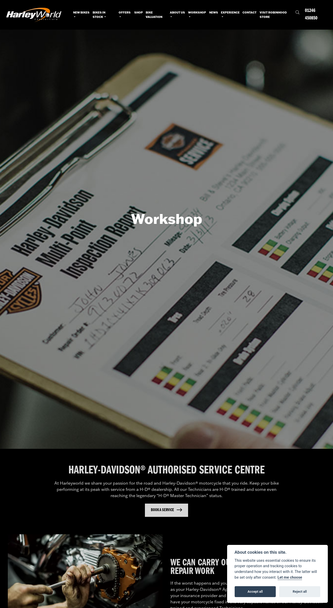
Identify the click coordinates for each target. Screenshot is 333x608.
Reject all (300, 591)
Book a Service (162, 510)
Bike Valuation (154, 15)
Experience (230, 12)
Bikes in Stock (99, 15)
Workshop (197, 12)
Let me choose (290, 577)
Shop (138, 12)
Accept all (255, 591)
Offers (125, 12)
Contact (249, 12)
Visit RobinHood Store (273, 15)
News (213, 12)
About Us (177, 12)
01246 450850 (311, 14)
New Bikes (81, 12)
